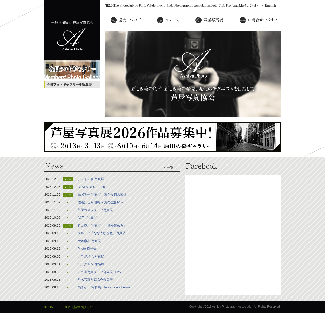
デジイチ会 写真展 (91, 179)
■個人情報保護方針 (79, 307)
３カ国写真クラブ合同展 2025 (99, 272)
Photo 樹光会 (87, 248)
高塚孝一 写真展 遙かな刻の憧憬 (102, 194)
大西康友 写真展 (89, 241)
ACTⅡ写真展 (87, 217)
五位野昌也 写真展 (91, 256)
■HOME (50, 307)
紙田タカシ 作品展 (91, 264)
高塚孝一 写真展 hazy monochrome (104, 287)
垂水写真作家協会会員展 (95, 279)
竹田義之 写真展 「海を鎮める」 (102, 225)
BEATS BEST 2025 (91, 187)
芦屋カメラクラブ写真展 (95, 210)
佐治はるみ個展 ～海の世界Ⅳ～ (100, 202)
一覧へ (172, 167)
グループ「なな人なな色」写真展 (102, 233)
